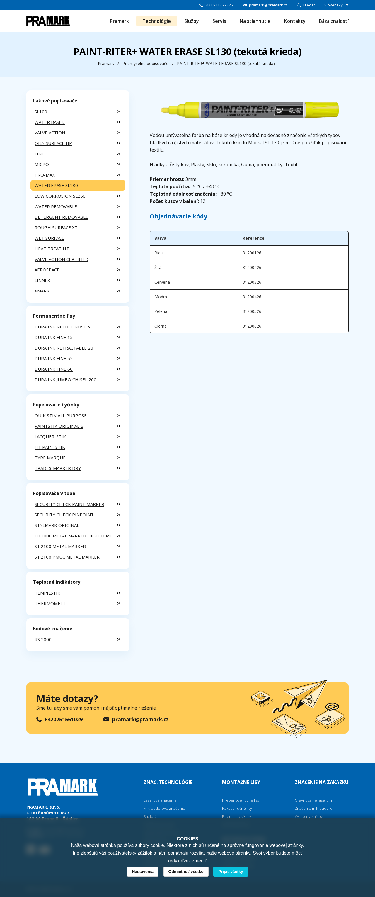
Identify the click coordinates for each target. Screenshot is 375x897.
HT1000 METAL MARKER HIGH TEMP (73, 536)
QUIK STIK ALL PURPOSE (61, 415)
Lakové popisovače (55, 100)
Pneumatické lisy (236, 816)
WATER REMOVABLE (56, 206)
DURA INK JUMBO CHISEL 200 (65, 379)
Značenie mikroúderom (315, 808)
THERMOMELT (50, 603)
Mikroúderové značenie (164, 808)
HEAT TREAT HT (52, 248)
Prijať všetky (230, 871)
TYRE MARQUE (50, 458)
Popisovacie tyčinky (56, 404)
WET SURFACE (49, 238)
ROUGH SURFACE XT (56, 227)
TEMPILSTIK (47, 593)
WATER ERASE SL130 (56, 185)
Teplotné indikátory (56, 582)
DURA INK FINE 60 (54, 369)
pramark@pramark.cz (268, 5)
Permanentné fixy (54, 316)
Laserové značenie (160, 800)
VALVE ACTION (50, 133)
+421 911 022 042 (218, 5)
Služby (191, 21)
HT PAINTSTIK (50, 447)
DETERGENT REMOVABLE (61, 217)
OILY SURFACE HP (53, 143)
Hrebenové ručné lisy (240, 800)
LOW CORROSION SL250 (60, 196)
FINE (39, 154)
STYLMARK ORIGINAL (57, 525)
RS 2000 (43, 639)
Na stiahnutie (255, 21)
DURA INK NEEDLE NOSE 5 (62, 327)
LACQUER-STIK (50, 436)
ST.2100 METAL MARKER (60, 546)
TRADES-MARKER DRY (58, 468)
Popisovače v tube (54, 493)
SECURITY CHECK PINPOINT (64, 515)
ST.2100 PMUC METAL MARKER (67, 557)
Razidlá (150, 816)
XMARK (42, 291)
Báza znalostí (334, 21)
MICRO (42, 164)
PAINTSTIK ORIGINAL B (59, 426)
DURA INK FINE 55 (54, 358)
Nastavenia (143, 871)
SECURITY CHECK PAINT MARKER (69, 504)
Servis (219, 21)
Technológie (156, 21)
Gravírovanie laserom (313, 800)
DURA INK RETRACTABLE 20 (64, 348)
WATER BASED (50, 122)
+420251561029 (63, 719)
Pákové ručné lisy (237, 808)
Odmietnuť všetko (186, 871)
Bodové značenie (52, 628)
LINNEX (42, 280)
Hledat (309, 5)
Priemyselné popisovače (145, 63)
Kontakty (295, 21)
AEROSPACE (47, 270)
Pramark (119, 21)
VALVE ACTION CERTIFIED (61, 259)
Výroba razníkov (309, 816)
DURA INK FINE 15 (54, 337)
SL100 (41, 111)
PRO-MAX (45, 175)
